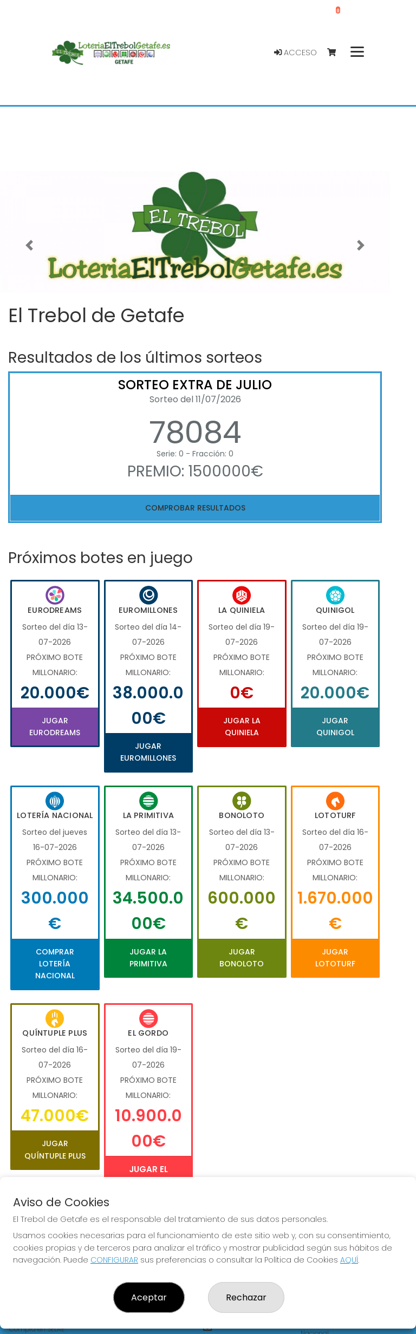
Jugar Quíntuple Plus (55, 1149)
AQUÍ (349, 1259)
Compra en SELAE (36, 1328)
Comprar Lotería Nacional (55, 964)
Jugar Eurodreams (54, 726)
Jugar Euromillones (148, 752)
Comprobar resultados (195, 507)
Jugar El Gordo (148, 1175)
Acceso (295, 52)
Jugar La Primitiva (148, 957)
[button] (29, 245)
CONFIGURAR (114, 1259)
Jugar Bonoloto (241, 957)
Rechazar (246, 1297)
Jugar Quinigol (335, 726)
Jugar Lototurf (335, 957)
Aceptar (149, 1297)
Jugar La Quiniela (242, 726)
